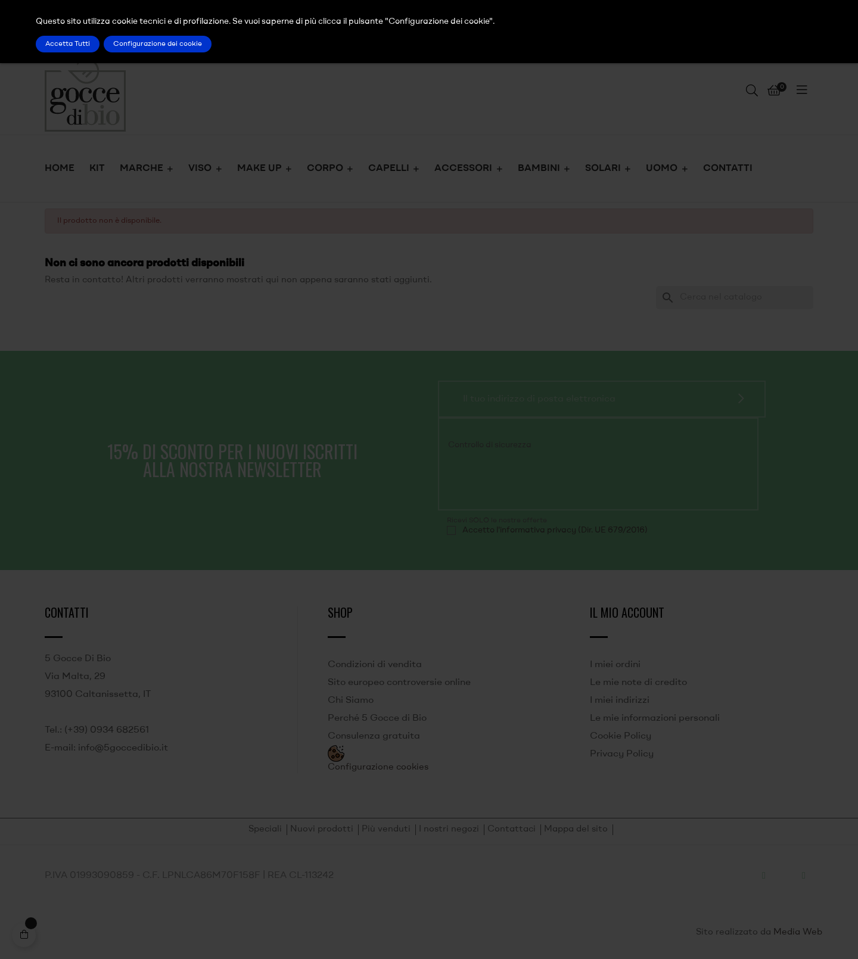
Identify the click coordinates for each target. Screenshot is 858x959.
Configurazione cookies (378, 767)
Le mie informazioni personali (655, 718)
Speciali (265, 829)
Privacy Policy (622, 754)
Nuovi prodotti (321, 829)
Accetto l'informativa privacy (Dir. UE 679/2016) (555, 530)
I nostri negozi (449, 829)
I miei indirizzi (619, 700)
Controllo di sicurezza (489, 445)
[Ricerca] (734, 297)
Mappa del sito (576, 829)
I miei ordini (615, 665)
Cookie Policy (620, 736)
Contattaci (511, 829)
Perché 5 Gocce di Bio (377, 718)
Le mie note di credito (638, 682)
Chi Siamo (351, 700)
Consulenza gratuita (374, 736)
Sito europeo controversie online (399, 682)
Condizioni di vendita (375, 665)
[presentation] (528, 478)
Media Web (797, 932)
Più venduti (386, 829)
